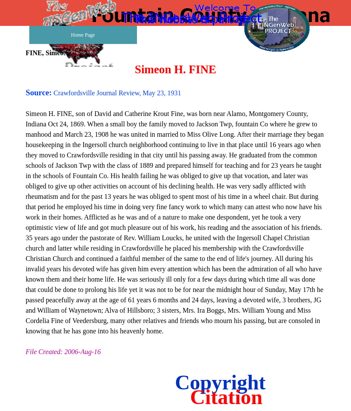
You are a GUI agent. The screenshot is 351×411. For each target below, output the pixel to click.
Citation (226, 397)
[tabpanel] (176, 210)
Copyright (220, 382)
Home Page (83, 35)
